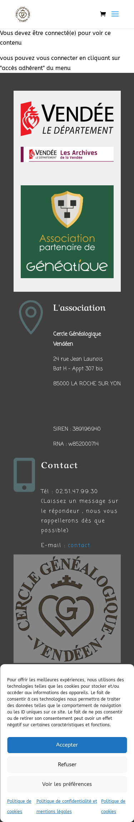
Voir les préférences (67, 784)
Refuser (67, 764)
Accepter (67, 745)
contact (79, 546)
